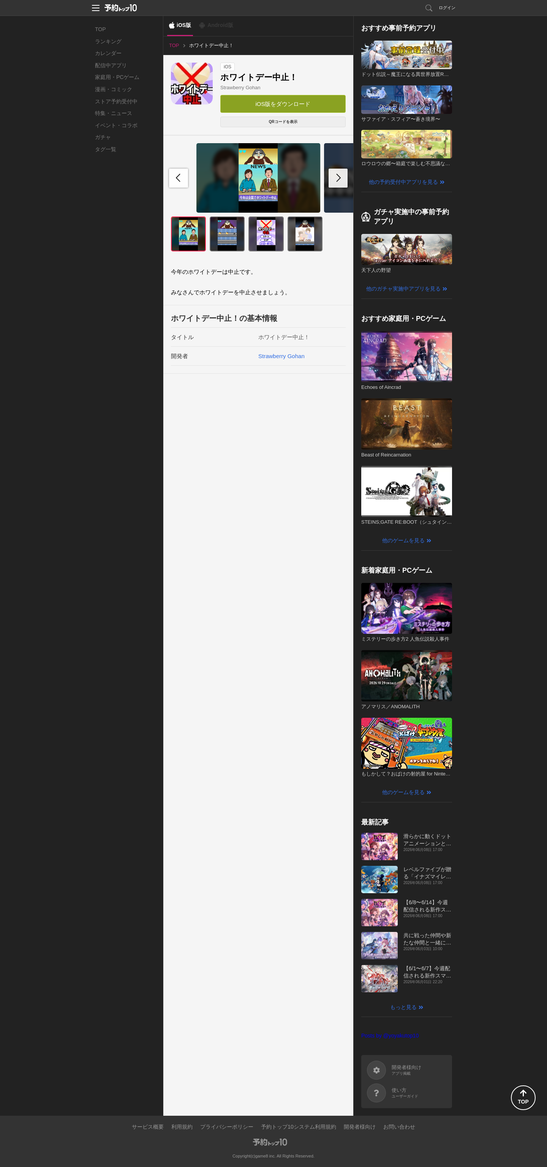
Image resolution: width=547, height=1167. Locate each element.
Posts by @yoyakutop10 (390, 1036)
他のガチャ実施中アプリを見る (403, 289)
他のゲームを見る (403, 540)
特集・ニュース (113, 113)
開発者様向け (360, 1127)
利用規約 (182, 1127)
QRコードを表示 (283, 122)
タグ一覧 (105, 149)
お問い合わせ (399, 1127)
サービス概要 (148, 1127)
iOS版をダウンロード (282, 104)
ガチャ (103, 137)
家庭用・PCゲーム (117, 77)
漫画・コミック (113, 89)
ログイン (447, 7)
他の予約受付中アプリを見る (403, 182)
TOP (100, 29)
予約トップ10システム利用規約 (298, 1127)
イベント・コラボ (116, 125)
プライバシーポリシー (226, 1127)
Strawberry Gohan (240, 87)
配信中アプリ (111, 65)
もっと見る (403, 1007)
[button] (338, 178)
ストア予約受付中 (116, 101)
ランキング (108, 41)
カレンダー (108, 53)
